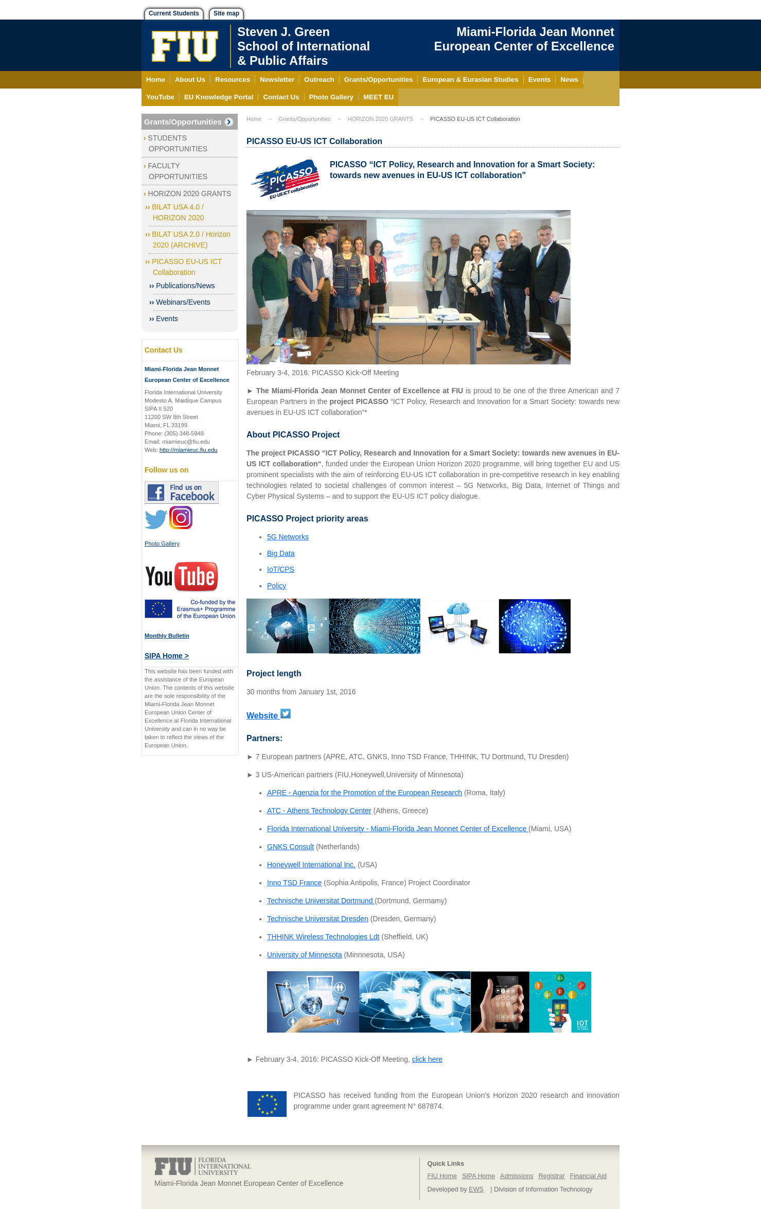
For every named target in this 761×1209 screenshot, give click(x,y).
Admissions (516, 1176)
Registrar (552, 1176)
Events (167, 318)
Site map (226, 13)
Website (263, 715)
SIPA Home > (167, 656)
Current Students (174, 13)
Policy (276, 586)
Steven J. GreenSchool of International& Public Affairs (303, 46)
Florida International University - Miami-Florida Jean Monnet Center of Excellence (397, 829)
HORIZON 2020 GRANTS (190, 193)
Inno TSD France (294, 883)
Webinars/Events (183, 302)
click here (427, 1059)
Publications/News (185, 286)
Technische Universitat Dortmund (321, 901)
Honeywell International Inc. (311, 865)
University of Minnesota (304, 955)
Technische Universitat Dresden (317, 919)
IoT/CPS (280, 569)
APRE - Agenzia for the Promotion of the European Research (364, 793)
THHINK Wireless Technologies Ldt (323, 937)
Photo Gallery (162, 543)
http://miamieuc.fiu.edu (189, 450)
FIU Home (442, 1176)
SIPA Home (478, 1176)
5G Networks (288, 537)
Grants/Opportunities (183, 121)
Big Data (281, 553)
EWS (476, 1189)
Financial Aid (588, 1176)
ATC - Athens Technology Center (319, 811)
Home (253, 119)
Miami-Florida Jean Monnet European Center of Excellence (524, 39)
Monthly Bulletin (167, 636)
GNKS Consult (290, 847)
